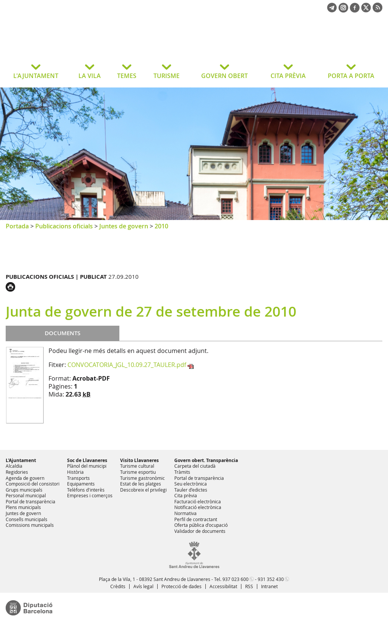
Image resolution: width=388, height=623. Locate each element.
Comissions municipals (30, 525)
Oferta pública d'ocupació (201, 525)
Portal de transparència (30, 501)
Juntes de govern (123, 226)
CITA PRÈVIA (288, 76)
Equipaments (81, 484)
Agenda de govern (25, 478)
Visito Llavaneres (139, 460)
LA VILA (89, 76)
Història (75, 472)
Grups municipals (24, 490)
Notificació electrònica (197, 507)
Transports (78, 478)
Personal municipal (26, 495)
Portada (17, 226)
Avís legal (143, 586)
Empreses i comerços (90, 495)
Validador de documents (199, 531)
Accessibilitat (223, 586)
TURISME (166, 76)
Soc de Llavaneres (87, 460)
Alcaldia (14, 466)
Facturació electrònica (197, 501)
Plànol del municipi (86, 466)
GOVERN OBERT (224, 76)
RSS (249, 586)
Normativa (185, 513)
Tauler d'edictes (190, 490)
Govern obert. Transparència (206, 460)
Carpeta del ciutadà (195, 466)
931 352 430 (271, 579)
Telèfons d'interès (86, 490)
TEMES (126, 76)
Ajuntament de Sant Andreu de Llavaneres (66, 43)
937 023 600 (235, 579)
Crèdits (117, 586)
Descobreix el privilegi (143, 490)
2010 (161, 226)
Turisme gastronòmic (142, 478)
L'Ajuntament (21, 460)
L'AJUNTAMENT (35, 76)
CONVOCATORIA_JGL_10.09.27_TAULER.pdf (126, 365)
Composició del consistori (32, 484)
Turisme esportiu (138, 472)
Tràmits (182, 472)
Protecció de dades (181, 586)
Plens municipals (23, 507)
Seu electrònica (190, 484)
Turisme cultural (137, 466)
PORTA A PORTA (351, 76)
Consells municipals (26, 519)
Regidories (17, 472)
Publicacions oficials (64, 226)
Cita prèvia (185, 495)
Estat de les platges (140, 484)
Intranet (269, 586)
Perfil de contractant (195, 519)
